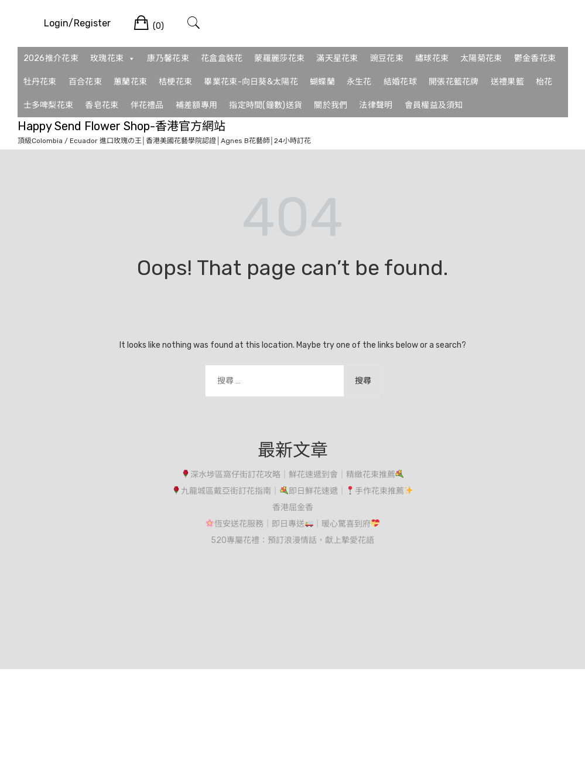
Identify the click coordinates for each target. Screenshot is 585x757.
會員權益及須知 (434, 105)
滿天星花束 (337, 58)
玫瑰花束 (113, 58)
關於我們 (330, 105)
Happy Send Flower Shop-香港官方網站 (121, 126)
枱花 (544, 82)
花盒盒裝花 (222, 58)
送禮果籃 (507, 82)
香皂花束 (101, 105)
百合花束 (85, 82)
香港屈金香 (292, 507)
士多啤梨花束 (48, 105)
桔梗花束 (175, 82)
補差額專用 (197, 105)
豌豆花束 (386, 58)
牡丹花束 (40, 82)
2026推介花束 (50, 58)
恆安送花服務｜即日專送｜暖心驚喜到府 (293, 524)
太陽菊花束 (481, 58)
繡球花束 (432, 58)
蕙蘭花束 (130, 82)
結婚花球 (400, 82)
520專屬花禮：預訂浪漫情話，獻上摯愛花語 (292, 540)
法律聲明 (375, 105)
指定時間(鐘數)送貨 (265, 105)
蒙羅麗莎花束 (279, 58)
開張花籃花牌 (454, 82)
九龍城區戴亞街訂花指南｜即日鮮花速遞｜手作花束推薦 (292, 491)
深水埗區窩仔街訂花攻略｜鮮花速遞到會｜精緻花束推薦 (293, 475)
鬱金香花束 (535, 58)
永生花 (359, 82)
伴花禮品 (147, 105)
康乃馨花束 (168, 58)
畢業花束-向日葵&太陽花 (251, 82)
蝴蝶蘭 (322, 82)
